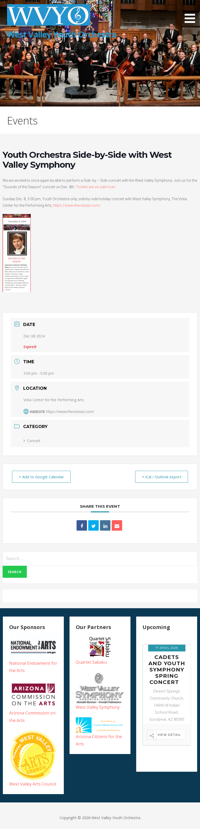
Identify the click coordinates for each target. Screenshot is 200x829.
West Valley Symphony (98, 707)
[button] (191, 12)
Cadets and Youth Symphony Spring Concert (166, 669)
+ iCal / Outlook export (160, 476)
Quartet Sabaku (91, 662)
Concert (31, 440)
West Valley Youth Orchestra (61, 34)
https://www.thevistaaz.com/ (77, 205)
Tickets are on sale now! (95, 187)
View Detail (169, 735)
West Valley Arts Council (32, 784)
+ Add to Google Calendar (43, 476)
